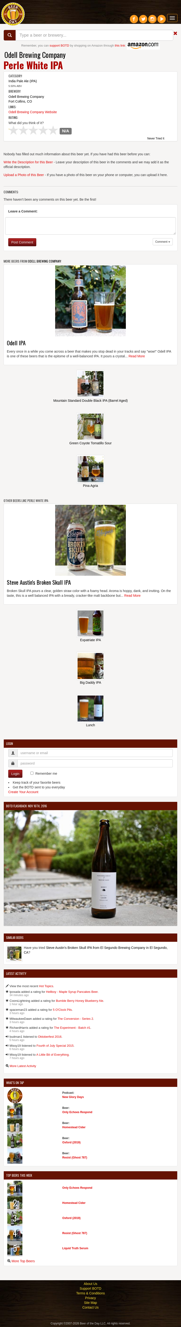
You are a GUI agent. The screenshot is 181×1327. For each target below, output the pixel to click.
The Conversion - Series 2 (75, 1018)
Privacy (90, 1298)
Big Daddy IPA (90, 682)
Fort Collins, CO (20, 101)
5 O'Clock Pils (62, 1009)
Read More (136, 356)
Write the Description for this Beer (28, 162)
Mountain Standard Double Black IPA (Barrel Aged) (90, 400)
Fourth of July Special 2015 (55, 1045)
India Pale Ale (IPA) (22, 81)
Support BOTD (90, 1288)
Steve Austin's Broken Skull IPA (39, 582)
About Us (90, 1284)
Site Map (90, 1303)
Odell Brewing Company (35, 54)
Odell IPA (16, 342)
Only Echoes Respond (77, 1112)
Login (15, 774)
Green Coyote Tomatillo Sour (90, 443)
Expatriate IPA (90, 640)
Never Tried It (155, 139)
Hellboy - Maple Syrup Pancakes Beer (72, 992)
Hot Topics (46, 986)
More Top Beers (23, 1261)
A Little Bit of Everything (52, 1054)
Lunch (90, 725)
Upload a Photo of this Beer (24, 175)
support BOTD (59, 45)
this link (120, 45)
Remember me (46, 773)
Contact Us (90, 1307)
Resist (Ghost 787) (74, 1157)
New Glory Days (73, 1097)
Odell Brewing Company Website (32, 112)
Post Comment (22, 242)
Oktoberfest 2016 (50, 1036)
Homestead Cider (74, 1127)
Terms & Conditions (90, 1293)
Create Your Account (23, 792)
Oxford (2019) (71, 1142)
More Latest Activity (23, 1066)
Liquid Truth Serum (75, 1248)
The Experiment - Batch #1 (72, 1027)
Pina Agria (90, 486)
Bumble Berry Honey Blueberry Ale (79, 1001)
